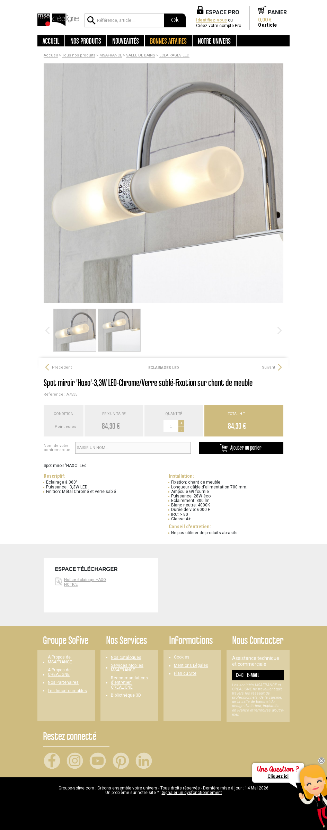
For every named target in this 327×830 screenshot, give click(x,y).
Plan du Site (185, 673)
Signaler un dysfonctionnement (192, 792)
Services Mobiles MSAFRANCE (127, 667)
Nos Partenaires (63, 682)
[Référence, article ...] (124, 20)
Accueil (51, 40)
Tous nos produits (78, 55)
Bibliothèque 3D (126, 695)
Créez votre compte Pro (218, 26)
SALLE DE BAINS (140, 55)
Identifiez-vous (211, 20)
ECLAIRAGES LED (174, 55)
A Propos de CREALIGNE (59, 672)
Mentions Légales (191, 665)
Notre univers (214, 40)
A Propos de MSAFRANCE (60, 659)
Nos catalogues (126, 657)
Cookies (181, 657)
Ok (175, 20)
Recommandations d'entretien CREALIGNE (129, 682)
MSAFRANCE (110, 55)
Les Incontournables (67, 691)
